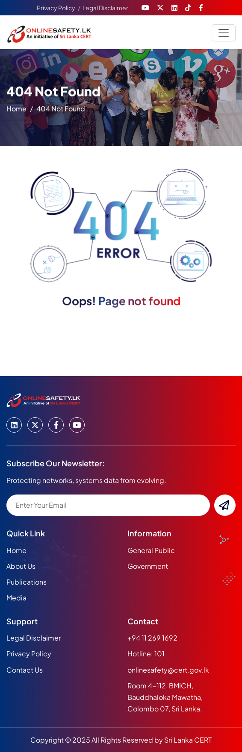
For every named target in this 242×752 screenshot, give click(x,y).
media (16, 597)
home (16, 110)
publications (26, 581)
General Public (151, 550)
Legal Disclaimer (105, 8)
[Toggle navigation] (224, 32)
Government (147, 566)
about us (20, 566)
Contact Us (24, 669)
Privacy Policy (56, 8)
